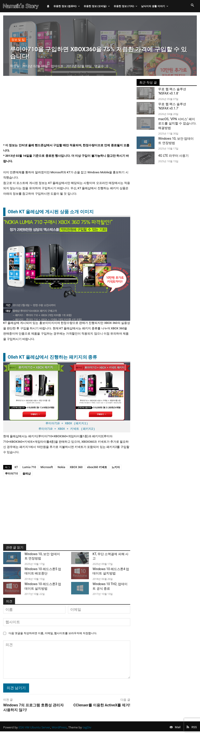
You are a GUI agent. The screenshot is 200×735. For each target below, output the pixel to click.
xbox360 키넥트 (97, 468)
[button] (192, 5)
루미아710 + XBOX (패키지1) (66, 424)
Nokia (61, 468)
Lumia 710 (29, 468)
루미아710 (11, 474)
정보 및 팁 (18, 40)
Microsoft (46, 468)
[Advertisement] (66, 112)
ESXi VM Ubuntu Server (34, 729)
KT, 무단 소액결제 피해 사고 (109, 557)
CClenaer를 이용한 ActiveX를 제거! (101, 705)
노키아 (116, 468)
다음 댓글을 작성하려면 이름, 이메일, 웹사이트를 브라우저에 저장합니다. (53, 633)
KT (16, 468)
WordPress (59, 729)
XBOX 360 (76, 468)
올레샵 (26, 474)
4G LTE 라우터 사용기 (171, 154)
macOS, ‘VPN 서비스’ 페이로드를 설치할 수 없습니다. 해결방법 (176, 123)
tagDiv (86, 729)
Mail (174, 729)
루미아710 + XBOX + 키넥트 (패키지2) (66, 430)
